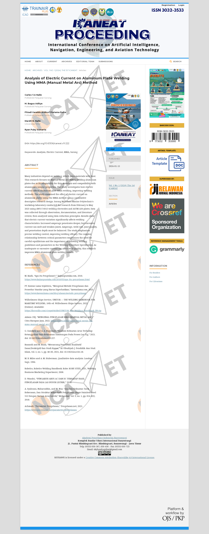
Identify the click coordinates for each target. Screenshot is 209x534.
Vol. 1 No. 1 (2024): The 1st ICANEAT (60, 70)
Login (181, 5)
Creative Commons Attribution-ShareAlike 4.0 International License (119, 457)
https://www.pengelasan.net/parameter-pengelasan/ (51, 409)
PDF (112, 149)
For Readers (154, 272)
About (39, 61)
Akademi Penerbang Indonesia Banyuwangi (104, 437)
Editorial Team (85, 61)
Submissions (106, 61)
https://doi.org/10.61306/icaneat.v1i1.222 (49, 143)
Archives (67, 61)
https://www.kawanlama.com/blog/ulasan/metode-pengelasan (55, 293)
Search (176, 61)
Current (52, 61)
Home (28, 61)
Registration (168, 5)
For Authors (154, 277)
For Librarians (155, 281)
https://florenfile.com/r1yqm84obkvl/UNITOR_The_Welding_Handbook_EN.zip (63, 310)
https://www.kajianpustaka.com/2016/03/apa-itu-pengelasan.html (57, 279)
